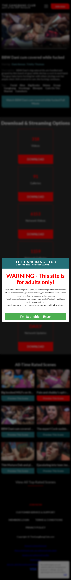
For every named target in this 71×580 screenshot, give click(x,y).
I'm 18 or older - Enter (35, 316)
